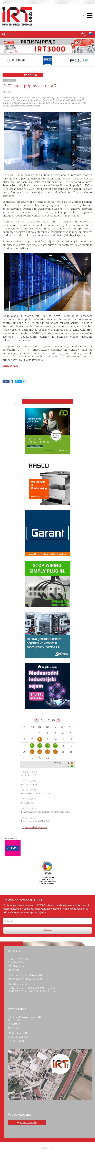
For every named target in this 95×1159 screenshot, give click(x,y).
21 (32, 751)
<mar (36, 720)
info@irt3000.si (17, 1041)
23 (47, 751)
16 (47, 745)
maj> (58, 720)
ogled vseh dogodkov (34, 827)
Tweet (18, 381)
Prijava (47, 930)
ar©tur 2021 (47, 1148)
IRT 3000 (16, 16)
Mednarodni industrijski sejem (36, 793)
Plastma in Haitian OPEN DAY (35, 821)
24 (55, 751)
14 (32, 745)
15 (39, 745)
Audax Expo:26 (28, 775)
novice (9, 80)
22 (39, 751)
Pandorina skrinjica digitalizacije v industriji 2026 (45, 811)
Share (6, 381)
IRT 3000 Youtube (28, 1122)
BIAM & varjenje (29, 784)
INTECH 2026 (27, 802)
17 (55, 745)
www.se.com (10, 366)
